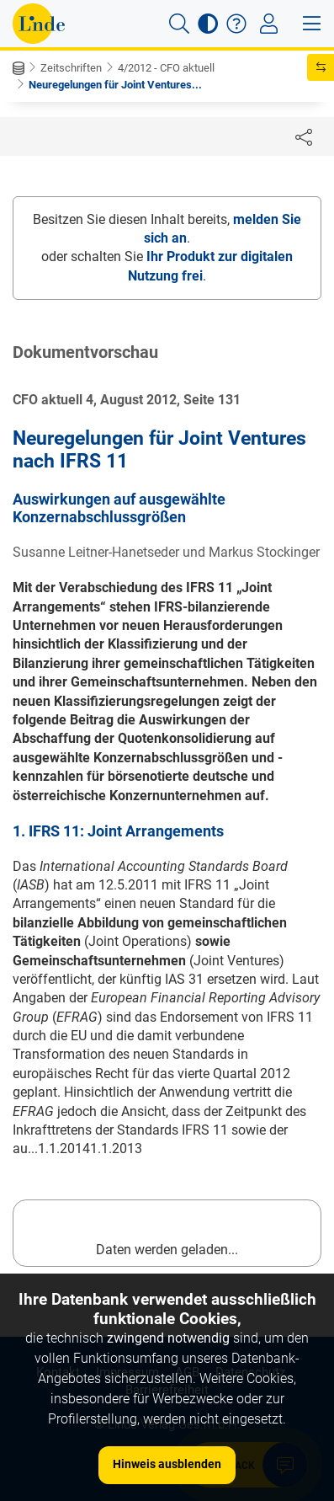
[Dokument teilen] (304, 136)
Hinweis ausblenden (167, 1464)
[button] (179, 23)
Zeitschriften (71, 67)
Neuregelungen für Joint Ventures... (115, 84)
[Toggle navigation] (269, 23)
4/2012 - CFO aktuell (166, 67)
